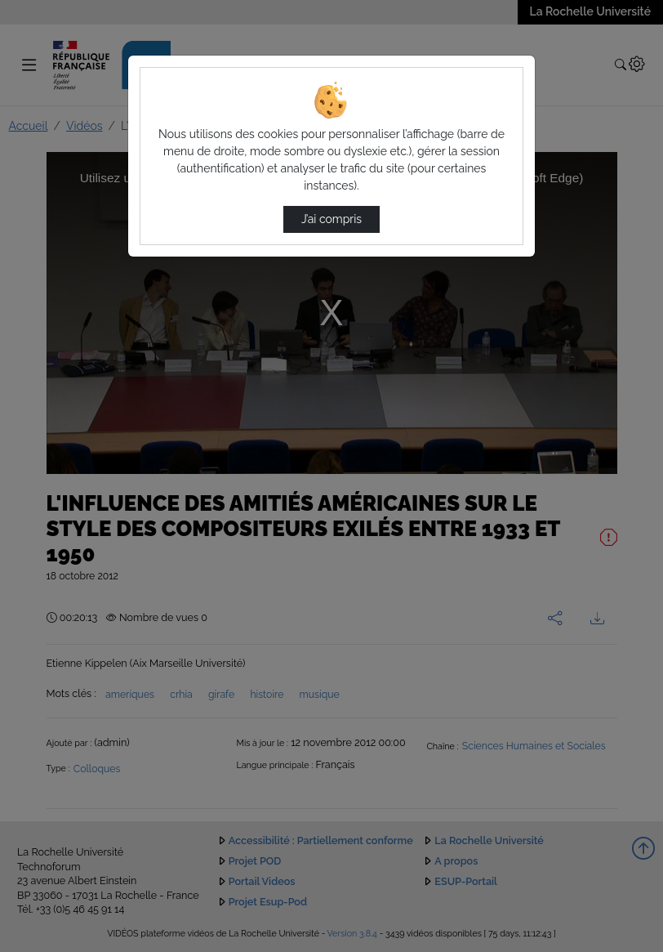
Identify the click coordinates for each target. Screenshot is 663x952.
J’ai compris (331, 219)
